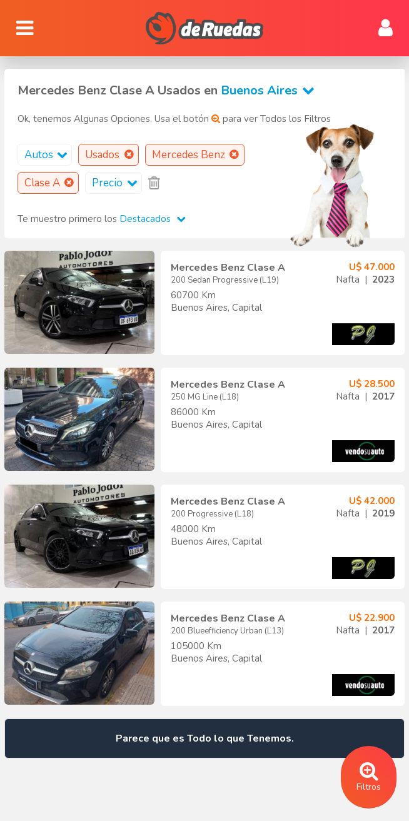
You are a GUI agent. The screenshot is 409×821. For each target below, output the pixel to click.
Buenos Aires (270, 90)
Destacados (152, 219)
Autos (48, 155)
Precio (116, 183)
